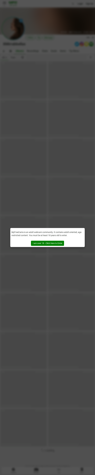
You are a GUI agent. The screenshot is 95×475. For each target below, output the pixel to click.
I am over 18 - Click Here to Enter (47, 243)
